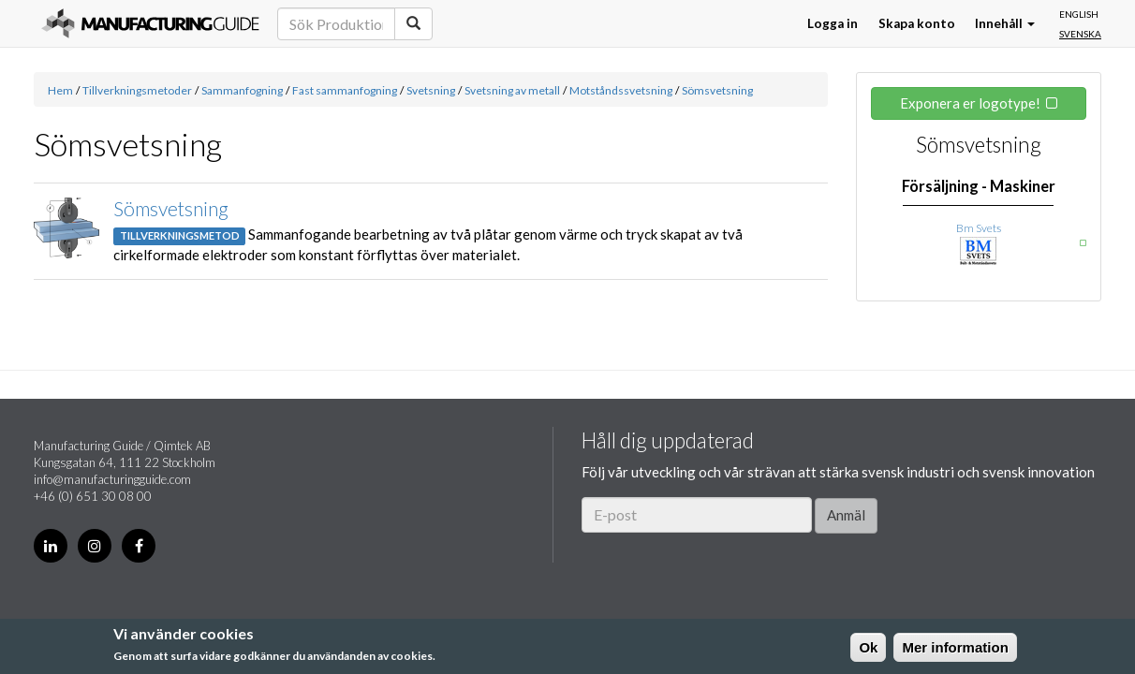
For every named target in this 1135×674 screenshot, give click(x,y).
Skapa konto (916, 23)
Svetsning (430, 90)
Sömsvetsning (717, 90)
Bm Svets (978, 228)
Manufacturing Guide (150, 23)
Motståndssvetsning (620, 90)
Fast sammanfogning (344, 90)
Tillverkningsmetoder (137, 90)
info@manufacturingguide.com (112, 479)
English (1078, 14)
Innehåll (1005, 23)
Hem (60, 90)
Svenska (1080, 33)
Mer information (955, 647)
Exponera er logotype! (970, 103)
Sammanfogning (242, 90)
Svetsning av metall (512, 90)
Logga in (832, 23)
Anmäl (846, 514)
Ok (868, 647)
